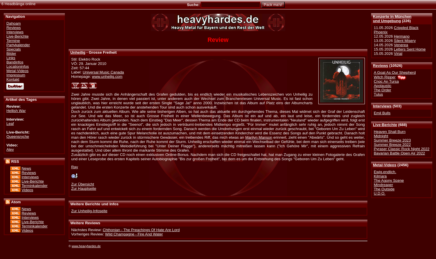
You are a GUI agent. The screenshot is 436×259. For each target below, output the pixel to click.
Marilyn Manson (258, 137)
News (26, 168)
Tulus (378, 94)
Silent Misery (405, 40)
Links (10, 58)
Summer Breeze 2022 (392, 144)
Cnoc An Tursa (386, 81)
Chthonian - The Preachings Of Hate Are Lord (141, 230)
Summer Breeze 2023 (392, 140)
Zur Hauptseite (83, 188)
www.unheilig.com (107, 76)
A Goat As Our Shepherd (395, 72)
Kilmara (380, 176)
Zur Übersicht (82, 184)
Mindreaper (383, 185)
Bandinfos (14, 62)
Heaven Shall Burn (390, 132)
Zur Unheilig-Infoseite (89, 211)
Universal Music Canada (103, 72)
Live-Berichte (385, 125)
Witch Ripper (385, 77)
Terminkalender (35, 185)
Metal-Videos (384, 165)
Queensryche (17, 136)
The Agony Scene (389, 180)
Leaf (10, 123)
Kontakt (12, 79)
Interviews (382, 106)
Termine (13, 40)
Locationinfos (17, 66)
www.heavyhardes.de (86, 246)
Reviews (380, 65)
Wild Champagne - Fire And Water (134, 234)
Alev (10, 149)
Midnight (381, 136)
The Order (382, 90)
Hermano (402, 36)
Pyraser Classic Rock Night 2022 (401, 149)
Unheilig (77, 52)
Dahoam (13, 23)
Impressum (15, 75)
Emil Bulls (382, 113)
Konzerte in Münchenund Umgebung (392, 18)
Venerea (401, 45)
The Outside (384, 189)
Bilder (11, 53)
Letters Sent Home (410, 49)
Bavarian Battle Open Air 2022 (399, 153)
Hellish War (16, 111)
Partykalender (18, 45)
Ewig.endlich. (385, 172)
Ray (74, 167)
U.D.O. (379, 193)
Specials (13, 49)
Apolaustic (382, 86)
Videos (27, 190)
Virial (398, 53)
